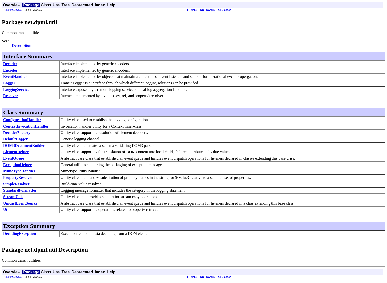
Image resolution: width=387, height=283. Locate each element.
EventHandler (15, 77)
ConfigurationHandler (22, 120)
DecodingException (19, 233)
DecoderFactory (16, 133)
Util (6, 210)
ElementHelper (16, 152)
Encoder (10, 70)
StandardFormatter (20, 190)
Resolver (10, 96)
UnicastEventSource (20, 203)
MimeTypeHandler (19, 171)
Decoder (10, 64)
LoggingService (16, 89)
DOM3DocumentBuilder (24, 145)
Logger (9, 83)
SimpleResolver (16, 184)
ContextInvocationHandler (26, 126)
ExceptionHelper (17, 165)
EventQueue (13, 158)
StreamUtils (13, 197)
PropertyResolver (18, 177)
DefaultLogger (15, 139)
